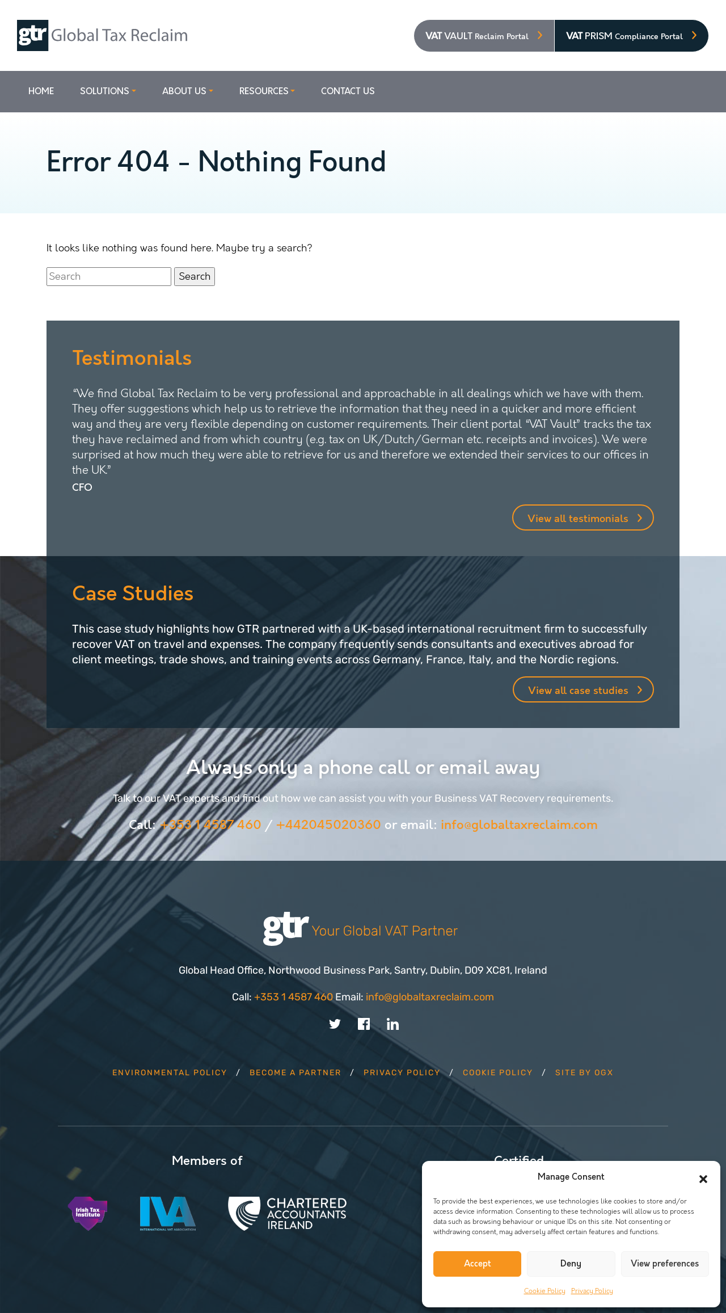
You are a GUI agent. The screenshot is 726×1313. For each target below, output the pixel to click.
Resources (264, 92)
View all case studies (578, 691)
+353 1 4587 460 (210, 825)
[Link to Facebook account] (363, 1023)
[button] (703, 1177)
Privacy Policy (592, 1290)
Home (41, 92)
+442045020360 (328, 825)
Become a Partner (295, 1073)
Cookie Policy (544, 1290)
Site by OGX (584, 1073)
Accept (477, 1264)
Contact (348, 92)
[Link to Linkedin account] (392, 1023)
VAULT (477, 36)
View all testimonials (577, 519)
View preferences (665, 1264)
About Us (184, 92)
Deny (570, 1264)
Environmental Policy (169, 1073)
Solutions (104, 92)
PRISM (624, 36)
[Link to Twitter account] (335, 1023)
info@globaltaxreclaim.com (519, 825)
